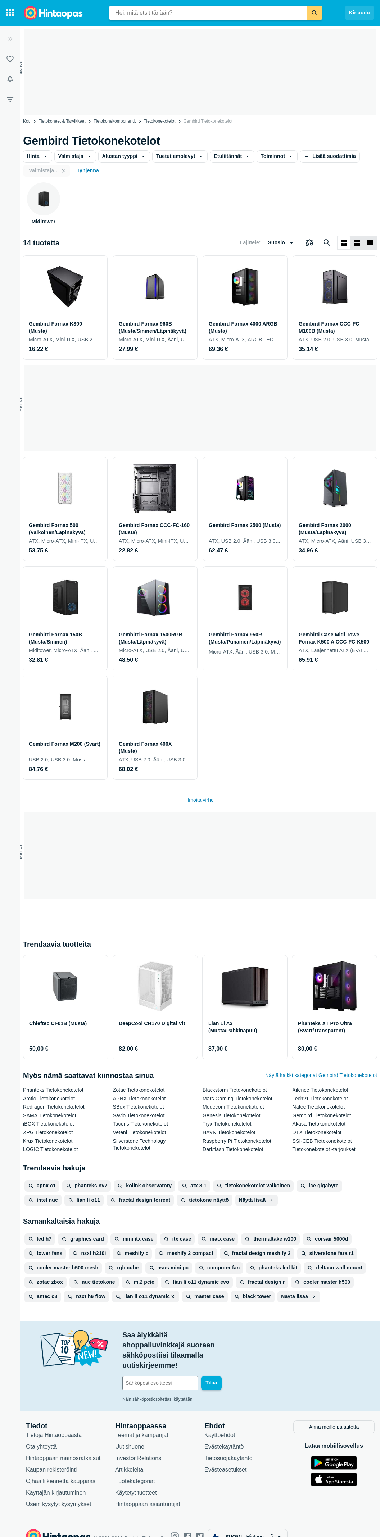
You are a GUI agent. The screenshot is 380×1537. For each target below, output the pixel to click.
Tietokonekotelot (160, 121)
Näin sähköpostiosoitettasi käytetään (157, 1379)
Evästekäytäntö (224, 1431)
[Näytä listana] (356, 242)
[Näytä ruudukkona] (344, 242)
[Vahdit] (10, 79)
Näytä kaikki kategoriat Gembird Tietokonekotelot (321, 1075)
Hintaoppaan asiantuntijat (147, 1489)
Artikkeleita (129, 1454)
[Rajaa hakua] (10, 99)
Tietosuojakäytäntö (228, 1443)
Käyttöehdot (219, 1420)
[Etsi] (314, 13)
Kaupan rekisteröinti (51, 1454)
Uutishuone (129, 1431)
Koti (27, 121)
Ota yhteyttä (41, 1431)
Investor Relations (138, 1443)
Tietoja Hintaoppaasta (54, 1420)
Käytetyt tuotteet (136, 1477)
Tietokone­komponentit (115, 121)
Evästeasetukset (225, 1454)
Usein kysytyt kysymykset (58, 1489)
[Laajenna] (10, 39)
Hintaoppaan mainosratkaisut (63, 1443)
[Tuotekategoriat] (10, 13)
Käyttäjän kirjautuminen (56, 1477)
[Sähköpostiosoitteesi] (171, 1363)
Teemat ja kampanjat (141, 1420)
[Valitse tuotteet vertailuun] (309, 243)
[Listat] (10, 59)
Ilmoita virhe (199, 800)
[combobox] (208, 13)
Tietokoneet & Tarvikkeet (62, 121)
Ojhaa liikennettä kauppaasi (61, 1466)
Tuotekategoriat (135, 1466)
